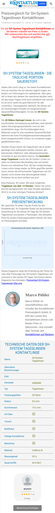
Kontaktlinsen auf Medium (39, 334)
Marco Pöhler (37, 295)
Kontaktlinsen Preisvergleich (11, 23)
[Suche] (51, 4)
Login (42, 4)
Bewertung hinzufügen (27, 508)
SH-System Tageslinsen (42, 23)
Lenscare (28, 23)
